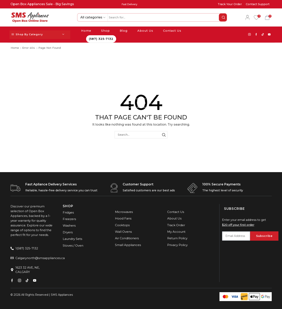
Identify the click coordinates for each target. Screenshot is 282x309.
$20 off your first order (238, 225)
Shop (105, 30)
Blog (123, 30)
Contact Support (258, 4)
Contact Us (172, 30)
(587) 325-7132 (101, 39)
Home (86, 30)
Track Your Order (230, 4)
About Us (145, 30)
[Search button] (223, 17)
